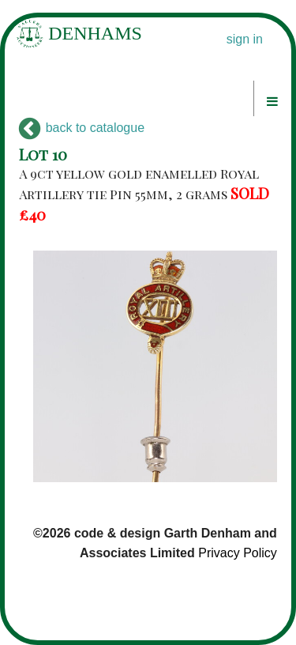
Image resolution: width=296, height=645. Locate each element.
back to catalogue (81, 127)
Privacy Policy (237, 553)
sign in (245, 39)
